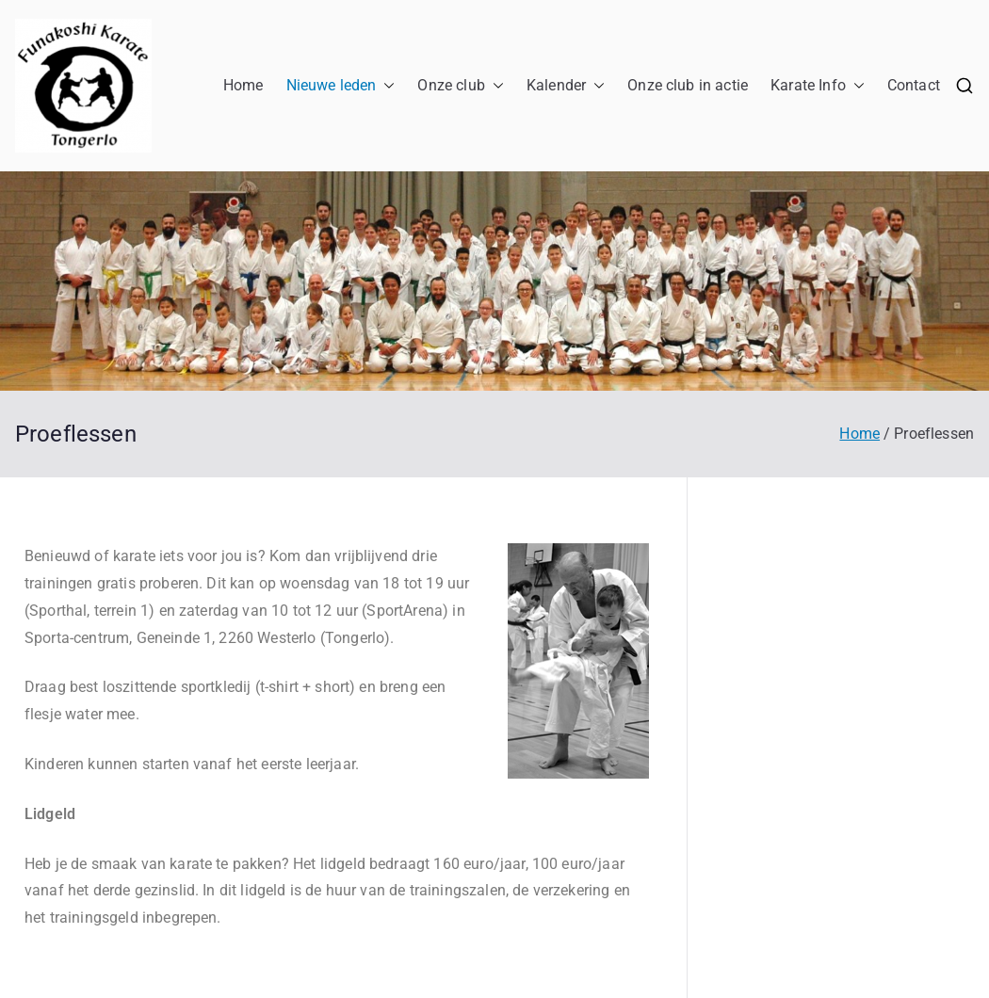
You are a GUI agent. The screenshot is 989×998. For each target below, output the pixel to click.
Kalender (566, 86)
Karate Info (817, 86)
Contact (913, 85)
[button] (385, 86)
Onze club (460, 86)
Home (243, 85)
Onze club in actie (687, 85)
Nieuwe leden (341, 86)
